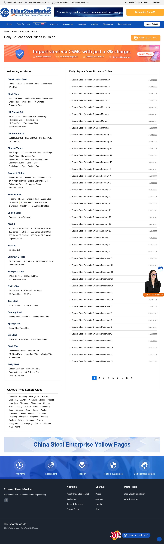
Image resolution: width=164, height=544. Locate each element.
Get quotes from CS (145, 12)
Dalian (21, 420)
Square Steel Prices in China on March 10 (91, 107)
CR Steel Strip (15, 141)
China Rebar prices (11, 528)
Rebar (11, 84)
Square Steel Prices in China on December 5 (92, 320)
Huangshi (30, 420)
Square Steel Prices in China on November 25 (92, 347)
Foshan (45, 396)
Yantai (18, 427)
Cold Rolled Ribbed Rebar (28, 84)
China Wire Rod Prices (29, 528)
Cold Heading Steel (17, 351)
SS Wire (27, 294)
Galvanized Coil (15, 177)
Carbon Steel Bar (16, 369)
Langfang (13, 417)
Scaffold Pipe (33, 166)
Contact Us (71, 499)
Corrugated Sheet (33, 184)
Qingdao (19, 410)
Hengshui (23, 417)
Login (146, 2)
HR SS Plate (28, 261)
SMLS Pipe (13, 153)
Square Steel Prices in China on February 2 (91, 183)
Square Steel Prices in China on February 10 (92, 162)
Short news (108, 24)
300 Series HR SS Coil (41, 229)
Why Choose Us (131, 499)
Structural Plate (15, 105)
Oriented (12, 217)
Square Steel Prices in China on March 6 (90, 114)
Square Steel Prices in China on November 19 (92, 361)
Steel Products (23, 24)
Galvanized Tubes (16, 163)
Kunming (23, 396)
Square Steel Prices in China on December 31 (92, 258)
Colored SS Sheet (16, 265)
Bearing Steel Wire (41, 317)
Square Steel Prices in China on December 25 (92, 272)
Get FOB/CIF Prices (148, 38)
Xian (11, 427)
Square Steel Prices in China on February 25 (92, 141)
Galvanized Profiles (40, 206)
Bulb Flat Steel (40, 202)
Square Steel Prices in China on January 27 (91, 196)
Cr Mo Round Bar (16, 376)
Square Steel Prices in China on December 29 (92, 265)
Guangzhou (34, 396)
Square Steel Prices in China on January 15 (91, 224)
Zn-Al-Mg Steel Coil (17, 181)
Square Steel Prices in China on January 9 (91, 238)
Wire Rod (13, 87)
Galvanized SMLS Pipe (31, 153)
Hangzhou (13, 403)
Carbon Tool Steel (31, 305)
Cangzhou (42, 413)
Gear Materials (15, 372)
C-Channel (13, 202)
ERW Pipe (47, 153)
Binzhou (47, 423)
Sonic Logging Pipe (17, 166)
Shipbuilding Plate (32, 98)
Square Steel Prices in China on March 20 (91, 80)
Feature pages (124, 24)
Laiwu (35, 407)
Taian (11, 410)
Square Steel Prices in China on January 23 (91, 203)
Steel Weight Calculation (134, 494)
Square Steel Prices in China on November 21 (92, 354)
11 (127, 378)
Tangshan (34, 417)
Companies (68, 24)
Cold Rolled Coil (16, 138)
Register (156, 2)
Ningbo (51, 400)
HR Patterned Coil (32, 120)
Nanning (44, 417)
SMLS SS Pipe (15, 276)
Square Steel (26, 202)
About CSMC (152, 24)
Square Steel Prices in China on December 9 (92, 313)
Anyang (40, 420)
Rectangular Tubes (39, 159)
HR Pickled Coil (15, 120)
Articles (94, 24)
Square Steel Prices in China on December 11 (92, 306)
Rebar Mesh (47, 84)
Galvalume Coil (44, 177)
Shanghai (24, 403)
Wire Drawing (14, 357)
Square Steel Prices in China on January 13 (91, 231)
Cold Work (23, 339)
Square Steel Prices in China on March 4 (90, 121)
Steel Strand (33, 351)
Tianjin (35, 410)
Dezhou (38, 423)
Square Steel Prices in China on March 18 (91, 87)
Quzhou (12, 420)
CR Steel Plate (45, 138)
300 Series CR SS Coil (18, 235)
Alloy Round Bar (33, 369)
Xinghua (46, 403)
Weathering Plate (31, 123)
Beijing (23, 413)
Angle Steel (46, 199)
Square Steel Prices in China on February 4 (91, 176)
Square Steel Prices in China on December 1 (92, 334)
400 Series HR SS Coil (18, 232)
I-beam (21, 199)
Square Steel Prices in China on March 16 (91, 93)
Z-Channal (13, 206)
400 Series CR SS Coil (41, 235)
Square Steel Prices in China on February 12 (92, 155)
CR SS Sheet (14, 261)
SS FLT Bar (14, 291)
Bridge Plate (14, 102)
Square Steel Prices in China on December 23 (92, 279)
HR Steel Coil (14, 117)
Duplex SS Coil (15, 239)
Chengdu (13, 396)
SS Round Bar (15, 294)
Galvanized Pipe (28, 156)
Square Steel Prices (29, 31)
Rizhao (28, 407)
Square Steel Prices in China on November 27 (92, 341)
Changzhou (36, 403)
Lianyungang (26, 423)
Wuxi (11, 407)
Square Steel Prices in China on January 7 (91, 244)
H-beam (12, 199)
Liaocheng (45, 407)
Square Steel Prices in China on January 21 (91, 210)
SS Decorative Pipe (17, 279)
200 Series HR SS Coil (18, 229)
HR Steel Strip (15, 123)
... (122, 378)
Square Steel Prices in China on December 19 (92, 286)
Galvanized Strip (16, 184)
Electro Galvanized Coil (38, 181)
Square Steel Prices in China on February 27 (92, 135)
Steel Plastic (32, 163)
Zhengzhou (13, 423)
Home (9, 24)
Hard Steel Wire (31, 354)
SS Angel (38, 291)
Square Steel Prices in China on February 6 (91, 169)
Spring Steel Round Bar (19, 328)
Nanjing (18, 407)
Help (97, 509)
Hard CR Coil (31, 138)
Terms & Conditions (75, 504)
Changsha (13, 400)
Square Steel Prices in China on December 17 (92, 293)
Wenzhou (33, 400)
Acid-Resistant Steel (17, 127)
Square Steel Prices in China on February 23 (92, 148)
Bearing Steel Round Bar (19, 317)
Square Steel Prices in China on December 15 (92, 299)
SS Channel (26, 291)
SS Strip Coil (14, 250)
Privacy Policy (73, 509)
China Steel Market (25, 12)
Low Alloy (42, 117)
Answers (82, 24)
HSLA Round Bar (31, 372)
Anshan (44, 410)
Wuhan (23, 400)
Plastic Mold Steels (39, 339)
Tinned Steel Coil (16, 188)
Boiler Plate (48, 98)
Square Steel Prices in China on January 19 (91, 217)
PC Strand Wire (15, 354)
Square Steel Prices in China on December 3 (92, 327)
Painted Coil (30, 177)
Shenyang (13, 413)
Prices (39, 24)
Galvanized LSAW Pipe (19, 159)
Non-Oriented (24, 217)
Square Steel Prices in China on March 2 (90, 128)
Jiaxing (42, 400)
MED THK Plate (15, 98)
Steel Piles (25, 206)
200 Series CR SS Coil (41, 232)
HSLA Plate (39, 102)
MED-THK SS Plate (44, 261)
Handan (31, 413)
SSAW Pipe (14, 156)
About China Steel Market (78, 494)
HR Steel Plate (29, 117)
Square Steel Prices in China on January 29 (91, 190)
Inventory (54, 24)
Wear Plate (26, 102)
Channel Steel (33, 199)
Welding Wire (46, 354)
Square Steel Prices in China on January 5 (91, 251)
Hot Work (13, 339)
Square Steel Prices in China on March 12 (91, 100)
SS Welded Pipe (31, 276)
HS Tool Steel (15, 305)
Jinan (28, 410)
